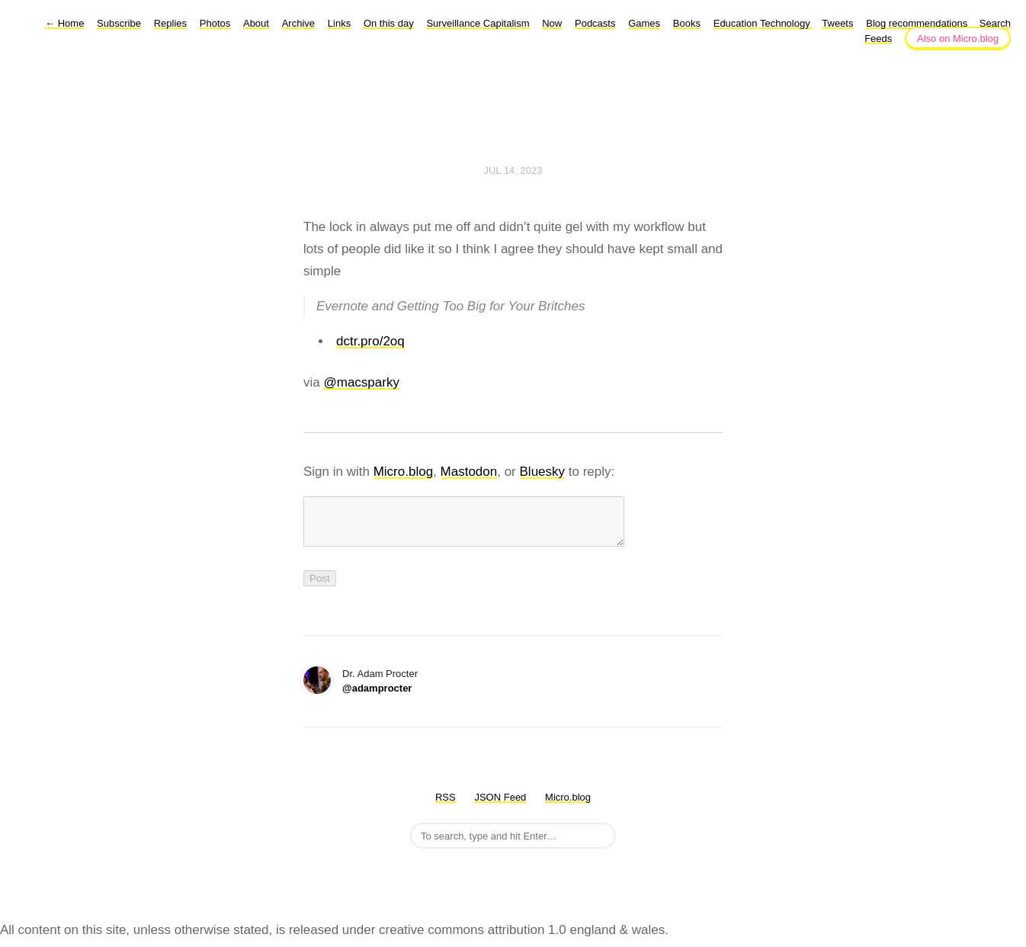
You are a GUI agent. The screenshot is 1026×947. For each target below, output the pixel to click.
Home (64, 23)
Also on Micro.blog (958, 38)
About (256, 23)
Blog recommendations (918, 23)
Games (644, 23)
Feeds (878, 38)
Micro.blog (403, 471)
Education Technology (763, 23)
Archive (298, 23)
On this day (389, 23)
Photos (215, 23)
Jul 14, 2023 (513, 170)
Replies (170, 23)
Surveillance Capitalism (477, 23)
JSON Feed (500, 806)
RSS (445, 806)
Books (687, 23)
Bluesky (543, 471)
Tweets (837, 23)
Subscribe (119, 23)
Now (552, 23)
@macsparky (361, 382)
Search (995, 23)
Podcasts (595, 23)
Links (339, 23)
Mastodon (469, 471)
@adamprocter (377, 697)
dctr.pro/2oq (370, 341)
